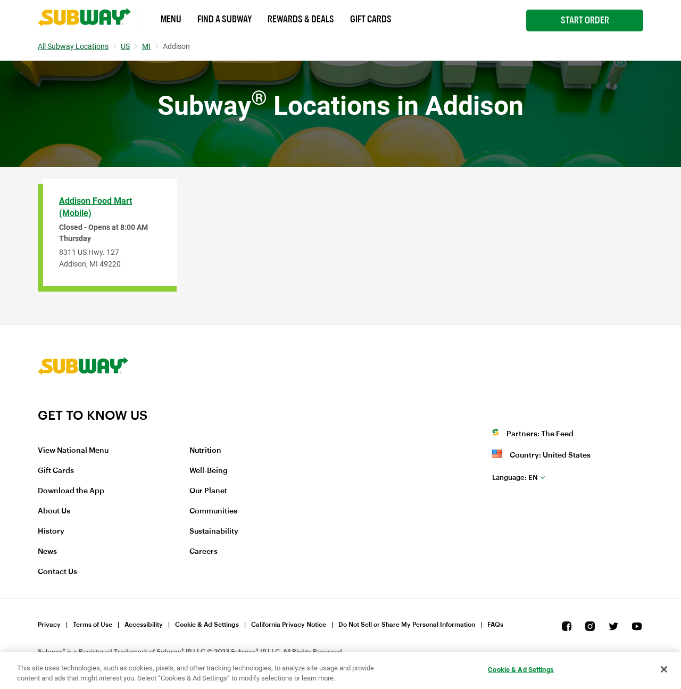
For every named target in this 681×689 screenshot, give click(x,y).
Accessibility (143, 624)
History (51, 531)
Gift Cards (371, 19)
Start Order (585, 20)
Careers (203, 551)
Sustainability (213, 531)
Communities (213, 511)
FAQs (495, 624)
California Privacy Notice (288, 624)
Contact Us (57, 572)
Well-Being (208, 471)
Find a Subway (224, 19)
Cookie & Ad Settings (207, 624)
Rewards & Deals (301, 19)
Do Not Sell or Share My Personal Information (406, 624)
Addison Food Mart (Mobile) (95, 207)
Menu (171, 19)
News (47, 551)
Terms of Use (92, 624)
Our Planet (208, 491)
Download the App (71, 491)
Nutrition (205, 450)
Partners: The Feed (540, 434)
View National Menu (73, 450)
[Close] (664, 669)
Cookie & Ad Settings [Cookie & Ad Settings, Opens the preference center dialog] (521, 670)
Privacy (49, 624)
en (515, 477)
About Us (54, 511)
